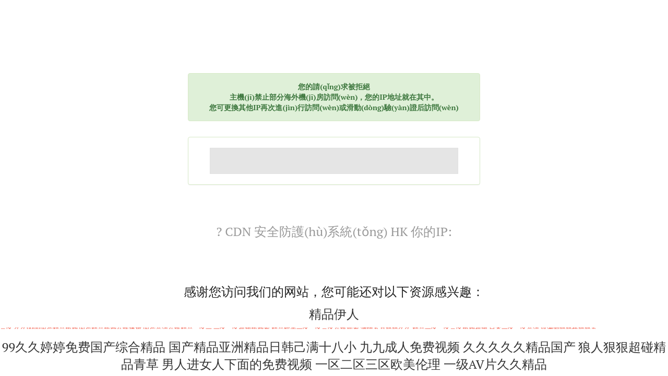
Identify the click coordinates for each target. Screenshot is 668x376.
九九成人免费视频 (410, 346)
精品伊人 (334, 314)
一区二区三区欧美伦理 (377, 364)
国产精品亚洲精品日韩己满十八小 (262, 346)
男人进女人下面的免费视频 (237, 364)
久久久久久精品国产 (519, 346)
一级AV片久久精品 (495, 364)
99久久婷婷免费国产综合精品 (84, 346)
